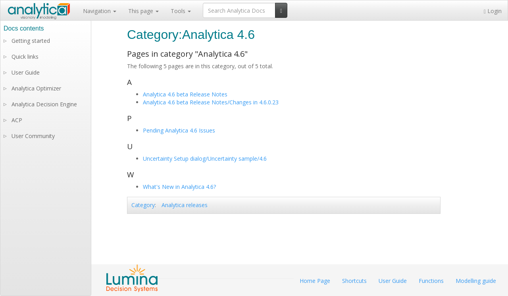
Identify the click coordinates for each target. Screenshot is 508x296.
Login (493, 11)
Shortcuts (354, 280)
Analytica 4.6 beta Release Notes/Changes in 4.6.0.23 (211, 102)
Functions (431, 280)
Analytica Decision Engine (44, 104)
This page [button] (143, 11)
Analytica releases (185, 205)
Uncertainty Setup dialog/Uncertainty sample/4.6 (205, 158)
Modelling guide (476, 280)
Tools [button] (181, 11)
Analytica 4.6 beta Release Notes (185, 94)
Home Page (315, 280)
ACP (17, 120)
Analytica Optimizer (36, 88)
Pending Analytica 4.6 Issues (179, 130)
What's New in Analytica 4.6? (179, 186)
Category (143, 205)
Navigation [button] (99, 11)
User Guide (26, 72)
